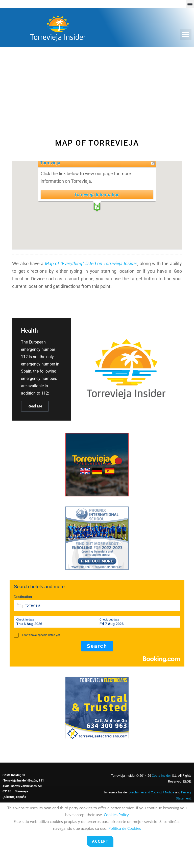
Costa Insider (161, 775)
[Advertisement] (97, 84)
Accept (100, 841)
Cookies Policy (116, 814)
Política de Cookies (124, 828)
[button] (190, 4)
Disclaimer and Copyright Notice (151, 792)
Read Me (35, 406)
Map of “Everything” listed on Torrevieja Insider (91, 263)
